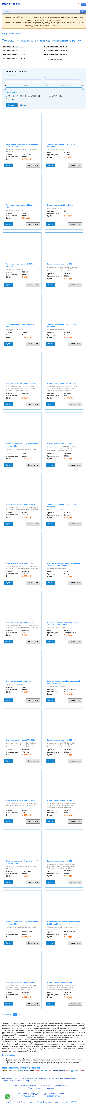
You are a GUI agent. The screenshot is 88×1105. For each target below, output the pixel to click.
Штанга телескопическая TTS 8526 (61, 383)
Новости (50, 1078)
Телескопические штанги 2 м (55, 47)
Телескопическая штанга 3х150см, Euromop (61, 505)
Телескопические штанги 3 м (13, 50)
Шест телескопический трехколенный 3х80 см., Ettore (22, 445)
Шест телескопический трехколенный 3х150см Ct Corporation (63, 623)
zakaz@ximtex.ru (54, 1096)
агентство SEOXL (69, 1102)
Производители (9, 1081)
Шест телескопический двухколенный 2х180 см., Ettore (63, 923)
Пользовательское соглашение (41, 1088)
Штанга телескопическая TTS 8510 (20, 504)
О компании (7, 1078)
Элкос (39, 1102)
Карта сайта (31, 1081)
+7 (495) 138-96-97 (28, 1096)
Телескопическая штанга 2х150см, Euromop (20, 325)
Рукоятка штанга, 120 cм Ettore (60, 205)
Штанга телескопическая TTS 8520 (61, 444)
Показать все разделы (54, 59)
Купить (8, 165)
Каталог (17, 1078)
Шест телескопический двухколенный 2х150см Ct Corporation (63, 564)
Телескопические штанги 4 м (55, 50)
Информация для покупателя (26, 1085)
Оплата (33, 1078)
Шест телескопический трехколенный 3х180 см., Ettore (22, 145)
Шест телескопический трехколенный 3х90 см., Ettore (22, 923)
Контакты (21, 1081)
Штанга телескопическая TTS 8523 (61, 982)
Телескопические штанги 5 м (13, 54)
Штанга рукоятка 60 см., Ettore (18, 681)
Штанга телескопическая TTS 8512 (20, 622)
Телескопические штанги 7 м (13, 58)
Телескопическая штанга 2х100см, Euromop (20, 265)
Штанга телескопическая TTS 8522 (20, 982)
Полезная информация (65, 1078)
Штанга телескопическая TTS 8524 (61, 861)
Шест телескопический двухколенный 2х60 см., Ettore (63, 682)
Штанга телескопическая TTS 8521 (20, 740)
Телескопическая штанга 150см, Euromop (19, 206)
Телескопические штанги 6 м (55, 54)
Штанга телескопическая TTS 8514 (20, 383)
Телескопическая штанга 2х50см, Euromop (61, 145)
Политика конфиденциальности (54, 1085)
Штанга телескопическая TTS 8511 (20, 563)
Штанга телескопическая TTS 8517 (61, 740)
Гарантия (42, 1078)
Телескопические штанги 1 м (13, 47)
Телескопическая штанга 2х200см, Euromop (61, 325)
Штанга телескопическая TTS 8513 (20, 800)
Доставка (25, 1078)
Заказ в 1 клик (33, 165)
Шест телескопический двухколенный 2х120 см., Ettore (22, 862)
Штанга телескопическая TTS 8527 (61, 800)
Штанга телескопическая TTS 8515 (61, 264)
